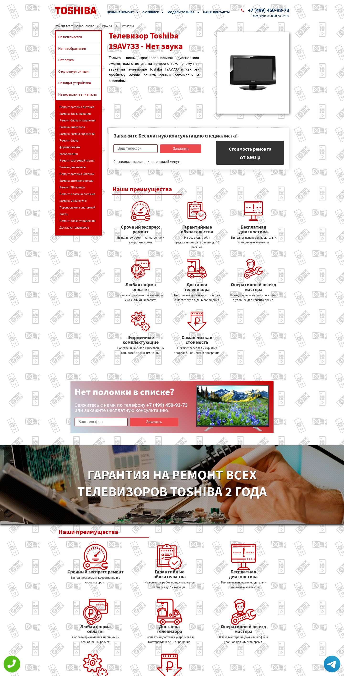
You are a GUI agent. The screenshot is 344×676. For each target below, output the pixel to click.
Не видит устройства (74, 83)
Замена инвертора (72, 127)
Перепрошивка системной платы (77, 211)
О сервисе (150, 12)
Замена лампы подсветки (77, 134)
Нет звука (66, 60)
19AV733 (107, 26)
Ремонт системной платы (76, 160)
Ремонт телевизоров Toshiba (74, 26)
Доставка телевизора (74, 227)
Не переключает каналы (77, 94)
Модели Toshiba (180, 12)
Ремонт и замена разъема (77, 194)
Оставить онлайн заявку (186, 658)
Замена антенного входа (76, 180)
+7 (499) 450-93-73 (268, 10)
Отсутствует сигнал (73, 71)
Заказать (180, 149)
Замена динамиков (72, 167)
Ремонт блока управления (77, 120)
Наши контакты (216, 12)
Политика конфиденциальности (138, 669)
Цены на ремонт (120, 12)
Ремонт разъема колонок (76, 174)
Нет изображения (72, 48)
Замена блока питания (75, 113)
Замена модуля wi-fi (73, 201)
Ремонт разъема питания (76, 107)
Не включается (70, 37)
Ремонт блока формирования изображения (70, 147)
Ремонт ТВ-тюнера (72, 187)
